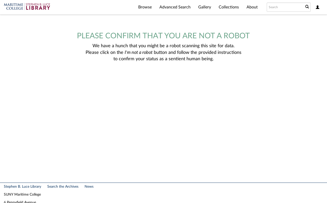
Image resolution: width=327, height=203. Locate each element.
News (89, 186)
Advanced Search (175, 7)
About (252, 7)
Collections (229, 7)
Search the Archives (62, 186)
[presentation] (162, 79)
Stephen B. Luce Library (22, 186)
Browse (145, 7)
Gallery (204, 7)
